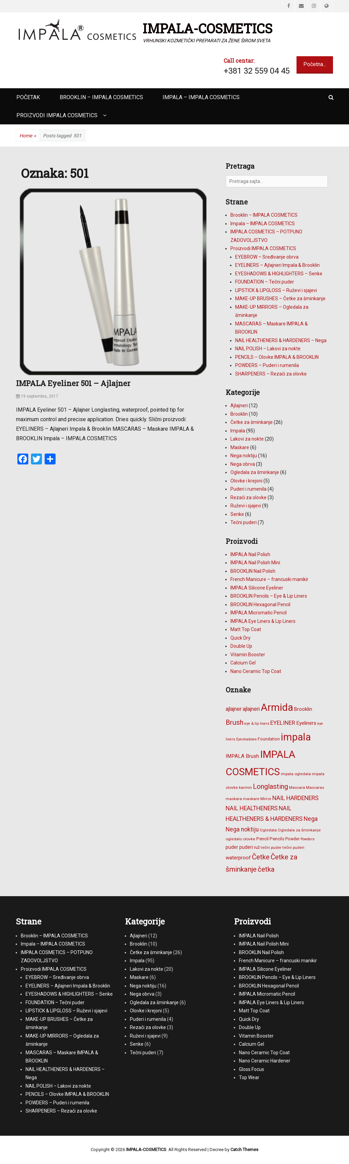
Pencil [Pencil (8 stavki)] (262, 838)
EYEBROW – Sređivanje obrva (267, 257)
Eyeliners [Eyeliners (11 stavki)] (306, 723)
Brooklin (239, 414)
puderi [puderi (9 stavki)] (246, 847)
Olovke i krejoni (246, 481)
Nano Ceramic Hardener (264, 1060)
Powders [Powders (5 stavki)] (308, 839)
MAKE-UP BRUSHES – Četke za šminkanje (280, 298)
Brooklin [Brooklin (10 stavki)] (303, 709)
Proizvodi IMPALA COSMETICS (56, 115)
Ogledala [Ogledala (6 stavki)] (268, 830)
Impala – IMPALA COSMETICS (201, 97)
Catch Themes (244, 1149)
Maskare (239, 447)
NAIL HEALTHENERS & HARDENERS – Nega (281, 340)
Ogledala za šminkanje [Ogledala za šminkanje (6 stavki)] (299, 830)
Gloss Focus (251, 1069)
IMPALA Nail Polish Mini (255, 562)
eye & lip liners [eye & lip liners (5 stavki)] (256, 723)
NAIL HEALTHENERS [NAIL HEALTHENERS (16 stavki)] (252, 808)
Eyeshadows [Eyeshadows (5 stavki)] (246, 739)
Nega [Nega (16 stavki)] (311, 818)
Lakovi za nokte (247, 439)
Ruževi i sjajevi (245, 505)
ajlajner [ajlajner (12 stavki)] (234, 709)
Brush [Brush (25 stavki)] (234, 722)
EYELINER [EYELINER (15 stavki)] (282, 722)
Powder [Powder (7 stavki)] (292, 838)
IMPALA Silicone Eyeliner (256, 588)
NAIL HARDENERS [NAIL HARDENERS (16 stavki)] (295, 798)
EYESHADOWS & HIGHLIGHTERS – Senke (278, 273)
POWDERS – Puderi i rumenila (267, 365)
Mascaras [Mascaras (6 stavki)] (315, 787)
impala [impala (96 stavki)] (296, 737)
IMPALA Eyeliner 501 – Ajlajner (73, 383)
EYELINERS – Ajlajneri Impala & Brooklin (277, 265)
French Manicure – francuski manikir (269, 579)
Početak (28, 97)
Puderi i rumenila (248, 489)
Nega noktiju (243, 455)
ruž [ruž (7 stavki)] (257, 847)
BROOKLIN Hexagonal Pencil (260, 604)
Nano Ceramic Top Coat (255, 671)
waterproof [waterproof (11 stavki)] (238, 858)
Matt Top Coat (245, 629)
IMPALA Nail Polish (250, 554)
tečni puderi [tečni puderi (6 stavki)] (293, 847)
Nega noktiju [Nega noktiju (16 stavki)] (242, 829)
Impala (237, 430)
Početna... (314, 64)
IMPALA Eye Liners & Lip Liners (262, 621)
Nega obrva (242, 464)
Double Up (241, 646)
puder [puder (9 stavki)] (232, 847)
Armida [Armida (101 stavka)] (277, 707)
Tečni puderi (243, 522)
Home (27, 136)
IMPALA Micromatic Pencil (258, 612)
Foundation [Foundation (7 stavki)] (269, 738)
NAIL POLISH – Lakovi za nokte (268, 348)
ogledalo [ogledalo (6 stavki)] (234, 839)
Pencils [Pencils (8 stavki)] (277, 838)
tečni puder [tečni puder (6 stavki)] (271, 847)
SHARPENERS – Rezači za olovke (271, 374)
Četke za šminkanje (251, 422)
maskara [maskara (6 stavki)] (234, 798)
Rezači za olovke (248, 497)
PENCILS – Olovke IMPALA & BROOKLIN (277, 357)
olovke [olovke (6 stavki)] (249, 839)
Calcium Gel (243, 662)
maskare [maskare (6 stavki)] (251, 798)
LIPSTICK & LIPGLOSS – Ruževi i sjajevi (276, 290)
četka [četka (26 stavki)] (266, 869)
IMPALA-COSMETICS (207, 28)
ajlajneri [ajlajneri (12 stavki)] (251, 709)
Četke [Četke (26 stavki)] (261, 857)
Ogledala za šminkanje (254, 472)
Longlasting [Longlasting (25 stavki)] (270, 786)
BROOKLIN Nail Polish (252, 571)
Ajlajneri (239, 405)
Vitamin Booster (247, 654)
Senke (237, 514)
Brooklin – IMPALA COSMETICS (101, 97)
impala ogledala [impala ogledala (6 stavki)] (296, 773)
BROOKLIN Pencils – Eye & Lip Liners (268, 596)
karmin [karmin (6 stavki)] (245, 787)
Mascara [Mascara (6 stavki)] (297, 787)
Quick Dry (240, 638)
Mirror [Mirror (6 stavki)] (265, 798)
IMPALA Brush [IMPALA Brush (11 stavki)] (242, 756)
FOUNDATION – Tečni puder (264, 282)
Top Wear (249, 1077)
